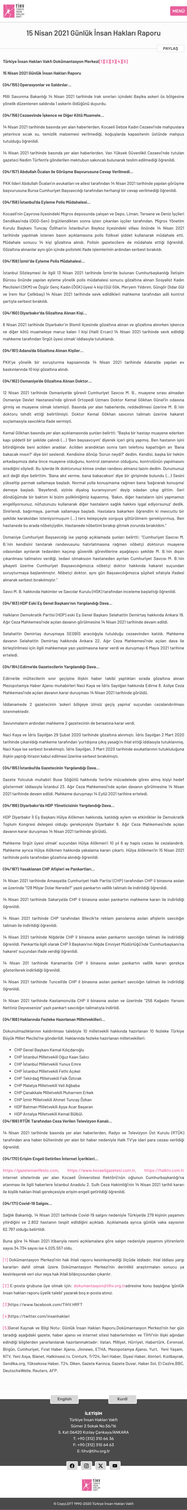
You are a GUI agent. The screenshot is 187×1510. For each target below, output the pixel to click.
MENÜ (178, 10)
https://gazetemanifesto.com (30, 1169)
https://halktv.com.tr (164, 1169)
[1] (101, 60)
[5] (125, 60)
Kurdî (122, 1398)
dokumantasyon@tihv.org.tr (99, 1284)
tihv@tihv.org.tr (96, 1450)
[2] (107, 60)
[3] (113, 60)
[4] (119, 60)
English (65, 1398)
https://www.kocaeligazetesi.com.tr (101, 1169)
